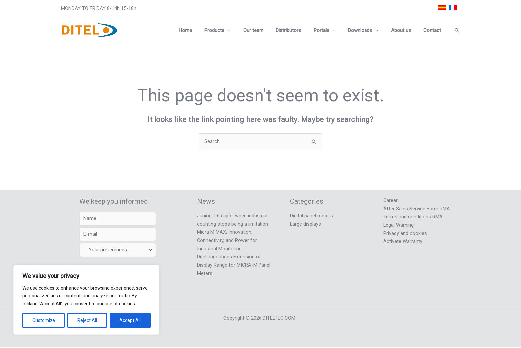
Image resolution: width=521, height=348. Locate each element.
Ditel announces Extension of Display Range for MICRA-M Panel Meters (234, 264)
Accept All (130, 320)
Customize (43, 320)
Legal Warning (398, 224)
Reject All (87, 320)
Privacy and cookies (405, 232)
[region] (86, 300)
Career (390, 200)
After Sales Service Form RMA (416, 208)
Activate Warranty (402, 240)
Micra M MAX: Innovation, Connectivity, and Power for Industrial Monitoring (227, 240)
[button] (244, 30)
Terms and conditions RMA (413, 216)
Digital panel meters (311, 216)
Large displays (305, 224)
